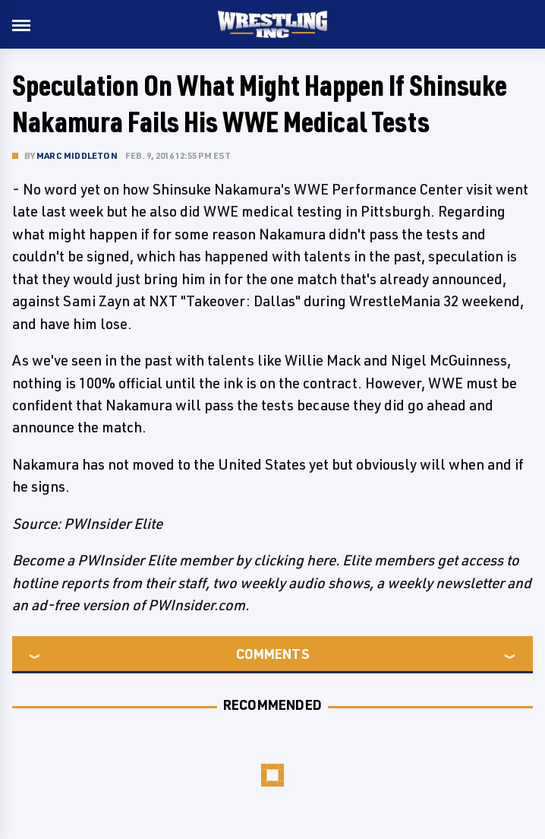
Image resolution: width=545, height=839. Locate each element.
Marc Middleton (77, 155)
